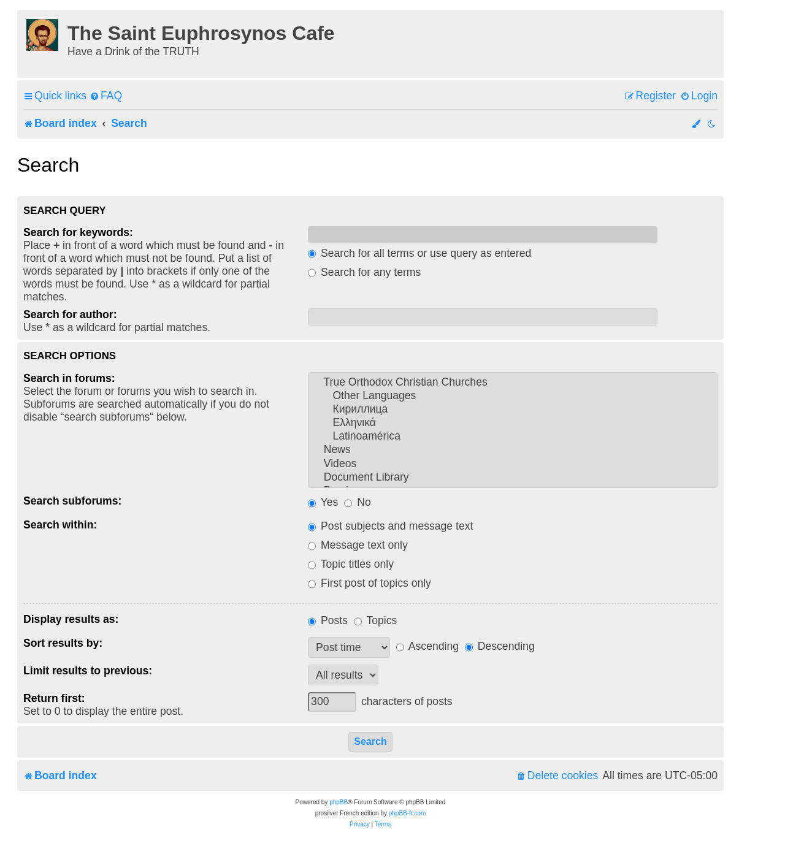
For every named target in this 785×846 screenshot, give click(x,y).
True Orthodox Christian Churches (512, 382)
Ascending (427, 646)
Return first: (54, 698)
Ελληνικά (512, 423)
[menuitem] (106, 96)
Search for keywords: (78, 232)
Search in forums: (69, 378)
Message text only (358, 545)
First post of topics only (369, 583)
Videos (512, 464)
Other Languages (512, 396)
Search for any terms (364, 272)
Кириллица (512, 409)
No (357, 502)
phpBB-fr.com (407, 813)
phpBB (338, 802)
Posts (328, 620)
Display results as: (70, 619)
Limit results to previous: (87, 671)
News (512, 450)
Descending (500, 646)
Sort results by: (62, 643)
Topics (375, 620)
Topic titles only (351, 564)
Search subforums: (72, 501)
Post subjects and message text (390, 526)
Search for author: (70, 314)
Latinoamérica (512, 436)
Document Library (512, 477)
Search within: (60, 525)
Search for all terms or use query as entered (419, 253)
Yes (323, 502)
